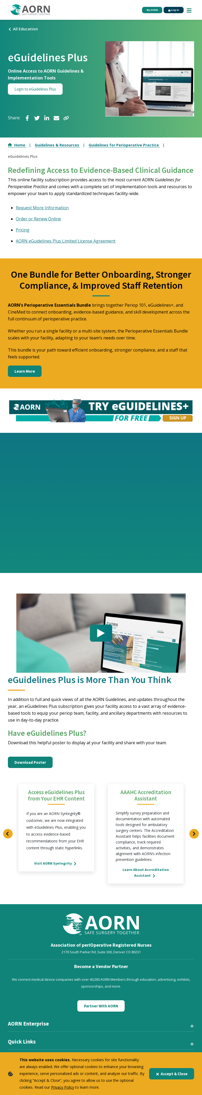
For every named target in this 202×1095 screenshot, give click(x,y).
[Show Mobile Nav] (189, 10)
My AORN (145, 10)
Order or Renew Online (38, 219)
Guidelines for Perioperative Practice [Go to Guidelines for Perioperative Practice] (124, 145)
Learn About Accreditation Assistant (146, 873)
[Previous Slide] (8, 834)
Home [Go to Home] (17, 145)
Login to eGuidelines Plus (35, 89)
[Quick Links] (101, 1044)
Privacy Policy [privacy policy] (62, 1087)
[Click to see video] (101, 633)
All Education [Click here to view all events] (23, 28)
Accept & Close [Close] (172, 1073)
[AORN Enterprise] (101, 1026)
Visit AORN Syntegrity (56, 863)
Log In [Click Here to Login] (171, 10)
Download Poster (30, 762)
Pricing (22, 230)
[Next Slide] (194, 834)
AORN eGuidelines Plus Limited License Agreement (65, 241)
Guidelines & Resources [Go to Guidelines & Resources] (57, 145)
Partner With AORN (101, 1006)
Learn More (24, 371)
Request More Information (42, 208)
